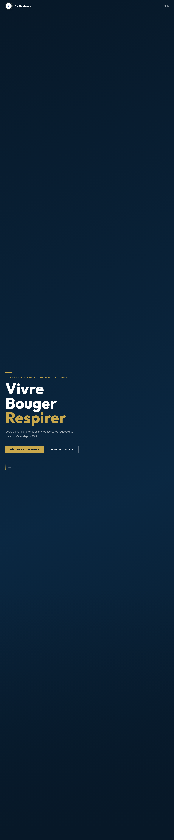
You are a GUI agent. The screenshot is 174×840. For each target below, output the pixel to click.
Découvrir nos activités (24, 449)
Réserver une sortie (62, 449)
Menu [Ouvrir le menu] (164, 6)
